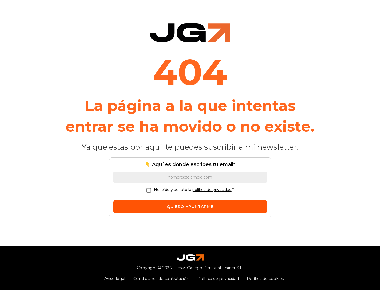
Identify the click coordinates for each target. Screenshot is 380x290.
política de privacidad (212, 189)
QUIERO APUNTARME (190, 206)
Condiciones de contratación (161, 278)
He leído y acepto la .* (194, 189)
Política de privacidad (218, 278)
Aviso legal (114, 278)
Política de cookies (265, 278)
